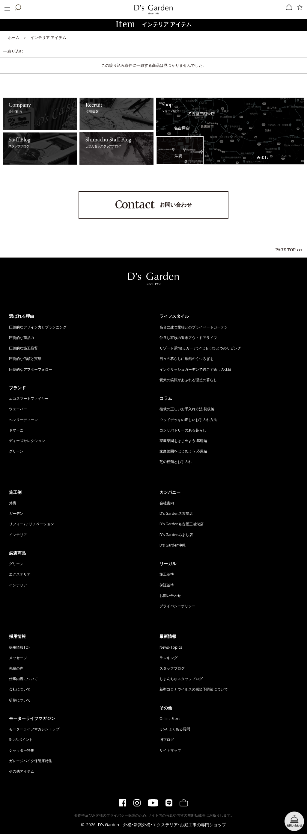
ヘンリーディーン (23, 419)
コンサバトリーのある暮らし (182, 430)
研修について (20, 700)
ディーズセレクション (27, 440)
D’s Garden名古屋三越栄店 (181, 523)
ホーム (13, 37)
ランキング (168, 657)
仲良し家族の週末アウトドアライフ (188, 337)
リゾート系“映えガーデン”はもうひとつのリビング (200, 348)
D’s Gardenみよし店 (176, 534)
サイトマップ (170, 750)
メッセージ (18, 657)
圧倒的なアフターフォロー (30, 369)
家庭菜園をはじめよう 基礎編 (183, 440)
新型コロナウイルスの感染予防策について (193, 689)
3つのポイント (21, 739)
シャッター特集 (21, 750)
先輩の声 (16, 668)
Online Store (169, 718)
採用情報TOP (20, 647)
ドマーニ (16, 430)
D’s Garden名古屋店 (176, 513)
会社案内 (166, 502)
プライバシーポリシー (177, 606)
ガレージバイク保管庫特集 (30, 760)
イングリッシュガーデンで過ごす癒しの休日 (195, 369)
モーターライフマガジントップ (34, 729)
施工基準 (166, 574)
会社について (20, 689)
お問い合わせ (153, 205)
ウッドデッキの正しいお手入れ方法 (188, 419)
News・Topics (170, 647)
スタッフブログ (172, 668)
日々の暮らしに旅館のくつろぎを (186, 358)
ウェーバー (18, 408)
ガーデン (16, 513)
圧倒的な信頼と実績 (25, 358)
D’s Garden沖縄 (172, 545)
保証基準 (166, 585)
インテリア (18, 534)
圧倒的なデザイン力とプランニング (38, 327)
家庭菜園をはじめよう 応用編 (183, 451)
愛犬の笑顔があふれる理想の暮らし (188, 379)
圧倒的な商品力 (21, 337)
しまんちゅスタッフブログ (181, 678)
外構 (12, 502)
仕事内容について (23, 678)
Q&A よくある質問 (174, 729)
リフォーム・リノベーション (31, 523)
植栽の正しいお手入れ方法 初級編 (186, 408)
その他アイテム (21, 771)
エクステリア (20, 574)
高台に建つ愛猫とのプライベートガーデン (193, 327)
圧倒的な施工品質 (23, 348)
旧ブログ (166, 739)
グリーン (16, 451)
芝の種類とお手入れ (175, 461)
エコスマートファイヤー (29, 398)
